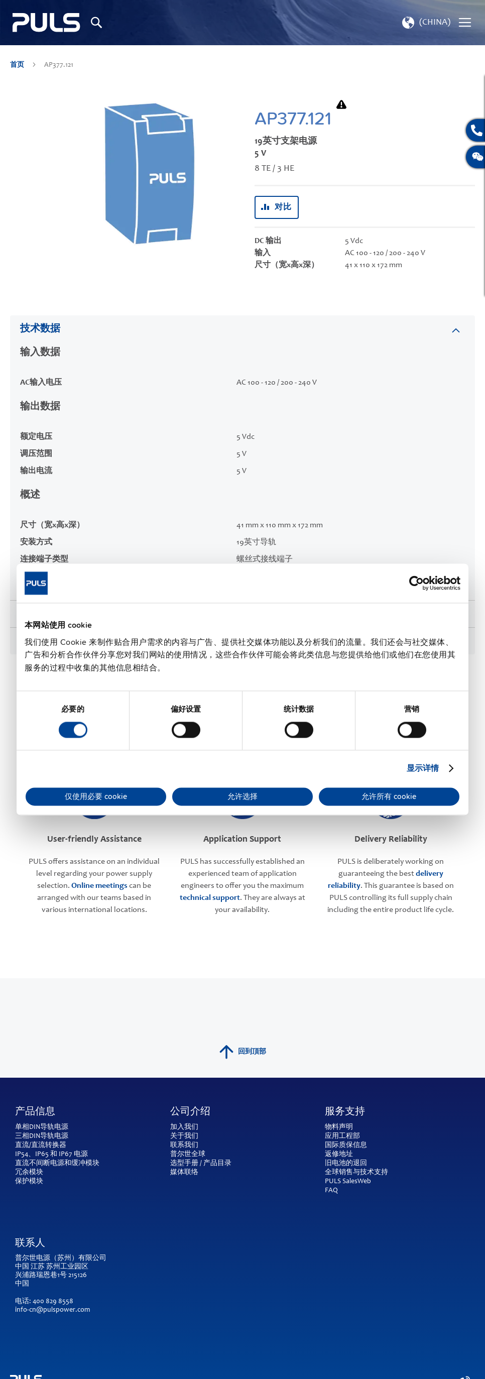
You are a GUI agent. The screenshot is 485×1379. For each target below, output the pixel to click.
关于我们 (184, 1136)
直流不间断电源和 (43, 1163)
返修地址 (339, 1154)
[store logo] (46, 22)
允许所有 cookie (388, 796)
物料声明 (339, 1127)
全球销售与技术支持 (356, 1172)
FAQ (331, 1190)
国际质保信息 (346, 1145)
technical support (210, 898)
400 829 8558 (53, 1301)
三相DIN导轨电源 (41, 1136)
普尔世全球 (187, 1154)
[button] (425, 23)
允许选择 (242, 796)
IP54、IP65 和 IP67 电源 (51, 1154)
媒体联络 (184, 1172)
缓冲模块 (85, 1163)
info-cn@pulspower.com (52, 1310)
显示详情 (423, 768)
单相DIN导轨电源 (41, 1127)
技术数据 (40, 329)
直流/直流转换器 (40, 1145)
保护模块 (29, 1181)
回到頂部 (242, 1052)
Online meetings (99, 886)
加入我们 (184, 1127)
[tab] (242, 328)
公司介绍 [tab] (190, 1112)
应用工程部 (342, 1136)
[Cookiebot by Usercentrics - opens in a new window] (416, 583)
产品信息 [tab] (35, 1112)
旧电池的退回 (346, 1163)
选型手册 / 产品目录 (200, 1163)
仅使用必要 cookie (96, 796)
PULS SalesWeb (348, 1181)
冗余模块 (29, 1172)
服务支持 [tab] (345, 1112)
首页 (18, 65)
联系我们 (184, 1145)
